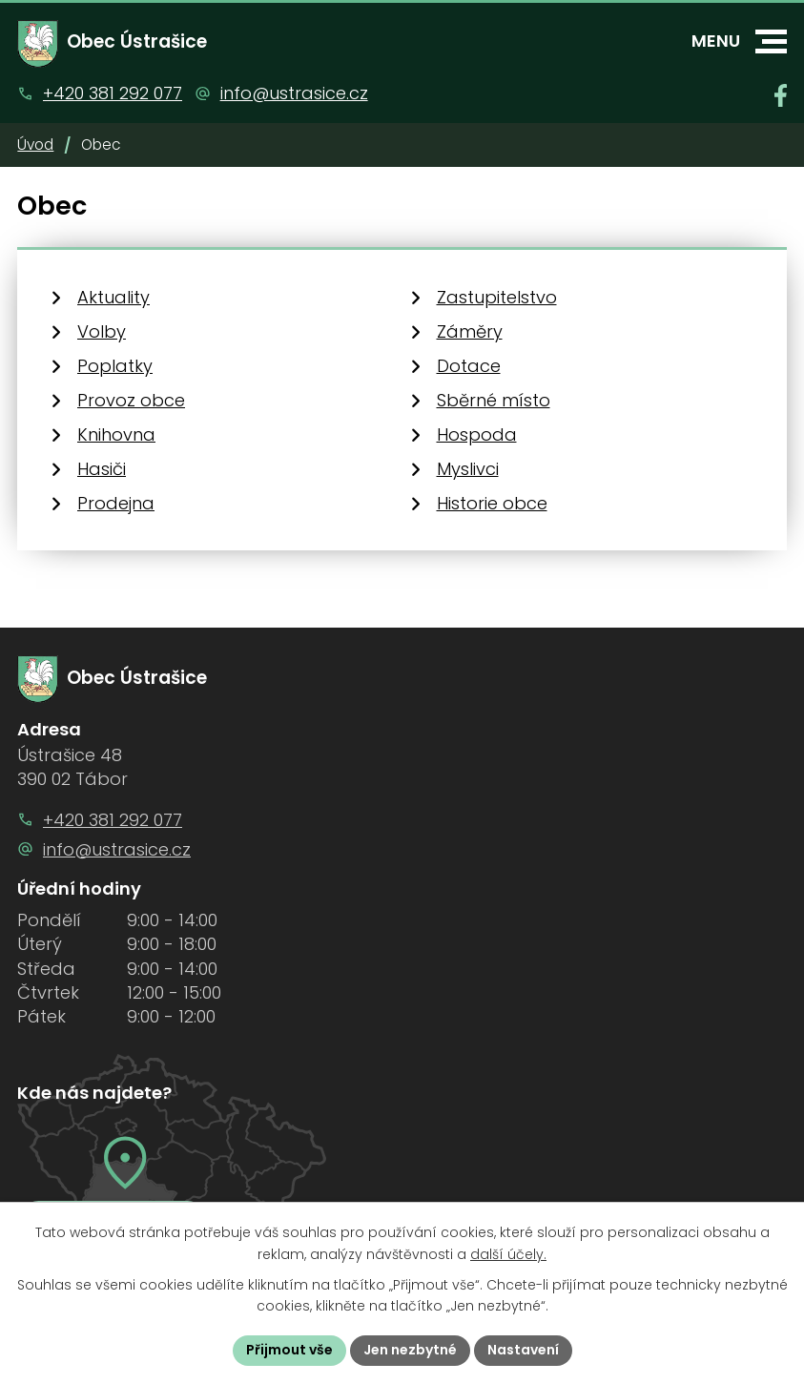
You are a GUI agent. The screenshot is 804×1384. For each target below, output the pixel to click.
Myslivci (468, 469)
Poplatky (115, 366)
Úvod (35, 144)
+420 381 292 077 (112, 93)
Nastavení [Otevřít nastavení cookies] (523, 1349)
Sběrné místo (493, 400)
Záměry (470, 331)
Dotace (469, 366)
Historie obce (492, 503)
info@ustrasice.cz (294, 93)
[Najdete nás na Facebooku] (780, 95)
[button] (771, 41)
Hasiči (101, 469)
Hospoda (477, 434)
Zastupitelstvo (497, 297)
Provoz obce (131, 400)
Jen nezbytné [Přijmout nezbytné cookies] (410, 1349)
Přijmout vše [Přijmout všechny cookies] (289, 1349)
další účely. (508, 1254)
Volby (101, 331)
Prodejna (116, 503)
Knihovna (116, 434)
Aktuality (113, 297)
